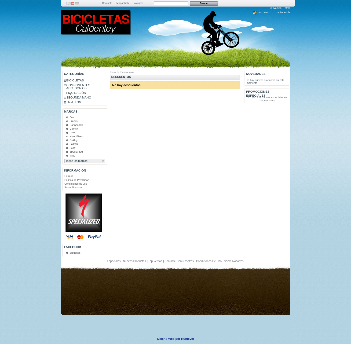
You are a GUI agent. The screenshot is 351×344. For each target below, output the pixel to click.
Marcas (70, 111)
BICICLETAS (75, 80)
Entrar (286, 8)
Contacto (107, 3)
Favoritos (138, 3)
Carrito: (279, 12)
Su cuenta (263, 12)
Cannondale (76, 125)
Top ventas (155, 261)
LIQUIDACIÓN (76, 93)
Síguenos (74, 252)
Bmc (72, 117)
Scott (72, 147)
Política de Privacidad (76, 180)
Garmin (73, 128)
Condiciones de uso (75, 183)
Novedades (256, 74)
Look (72, 132)
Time (72, 155)
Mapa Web (123, 3)
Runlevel (187, 338)
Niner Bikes (76, 136)
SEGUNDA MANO (78, 97)
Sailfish (73, 144)
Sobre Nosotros (73, 187)
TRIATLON (73, 102)
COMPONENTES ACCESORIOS (78, 86)
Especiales (114, 261)
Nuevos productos (134, 261)
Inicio (113, 72)
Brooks (73, 121)
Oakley (73, 140)
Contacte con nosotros (179, 261)
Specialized (76, 151)
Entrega (68, 176)
